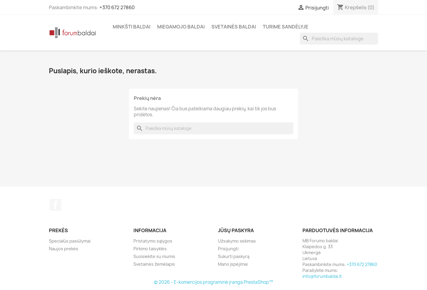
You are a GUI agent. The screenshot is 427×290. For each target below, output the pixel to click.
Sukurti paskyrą (233, 256)
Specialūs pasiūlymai (69, 241)
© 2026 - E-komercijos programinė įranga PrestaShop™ (213, 282)
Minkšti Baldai (131, 26)
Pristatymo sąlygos (152, 241)
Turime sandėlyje (285, 26)
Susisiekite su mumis (154, 256)
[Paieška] (339, 38)
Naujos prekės (63, 248)
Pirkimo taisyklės (150, 248)
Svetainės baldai (233, 26)
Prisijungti (228, 248)
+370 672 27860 (117, 7)
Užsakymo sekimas (237, 241)
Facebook (55, 205)
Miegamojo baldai (181, 26)
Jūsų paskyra (236, 230)
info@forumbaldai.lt (322, 276)
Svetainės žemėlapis (154, 264)
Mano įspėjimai (233, 264)
